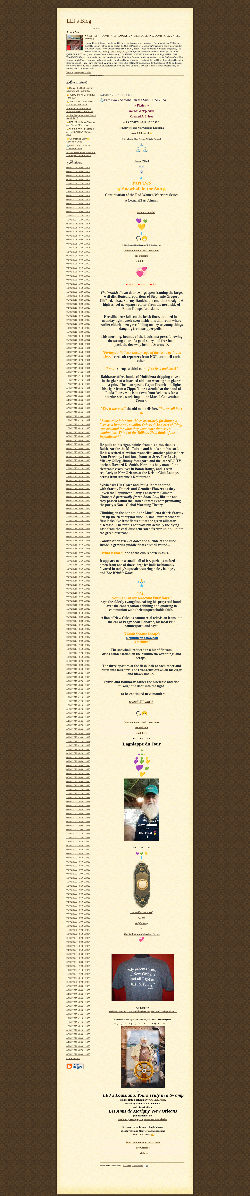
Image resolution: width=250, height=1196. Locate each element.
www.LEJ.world (140, 133)
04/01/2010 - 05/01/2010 (78, 308)
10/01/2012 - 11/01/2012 (78, 420)
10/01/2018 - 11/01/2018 (78, 697)
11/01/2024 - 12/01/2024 (78, 974)
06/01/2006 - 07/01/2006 (78, 175)
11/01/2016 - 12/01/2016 (78, 609)
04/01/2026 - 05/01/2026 (78, 1042)
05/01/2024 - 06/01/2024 (78, 954)
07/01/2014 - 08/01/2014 (78, 504)
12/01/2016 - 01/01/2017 (78, 613)
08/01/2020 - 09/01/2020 (78, 781)
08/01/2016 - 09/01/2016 (78, 601)
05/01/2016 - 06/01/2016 (78, 589)
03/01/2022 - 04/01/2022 (78, 849)
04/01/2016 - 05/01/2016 (78, 585)
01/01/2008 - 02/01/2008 (78, 223)
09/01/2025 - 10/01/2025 (78, 1014)
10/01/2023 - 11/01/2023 (78, 926)
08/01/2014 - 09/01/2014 (78, 508)
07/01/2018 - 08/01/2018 (78, 685)
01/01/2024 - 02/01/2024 (78, 938)
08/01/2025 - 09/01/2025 (78, 1010)
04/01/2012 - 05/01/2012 (78, 400)
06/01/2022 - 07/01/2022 (78, 862)
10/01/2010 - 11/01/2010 (78, 328)
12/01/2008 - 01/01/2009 (78, 252)
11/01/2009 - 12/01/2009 (78, 292)
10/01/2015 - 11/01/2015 (78, 561)
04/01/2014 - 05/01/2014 (78, 492)
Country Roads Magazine (114, 51)
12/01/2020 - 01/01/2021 (78, 797)
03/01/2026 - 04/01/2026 (78, 1038)
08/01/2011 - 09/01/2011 (78, 368)
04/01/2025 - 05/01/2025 (78, 994)
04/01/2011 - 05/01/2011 (78, 352)
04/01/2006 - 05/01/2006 (78, 171)
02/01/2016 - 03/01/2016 (78, 577)
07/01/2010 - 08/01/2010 (78, 320)
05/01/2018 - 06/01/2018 (78, 677)
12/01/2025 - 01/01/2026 (78, 1026)
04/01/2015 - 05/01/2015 (78, 536)
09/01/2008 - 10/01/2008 (78, 244)
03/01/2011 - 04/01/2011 (78, 348)
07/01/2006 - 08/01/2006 (78, 179)
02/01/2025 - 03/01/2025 (78, 986)
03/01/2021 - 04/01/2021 (78, 805)
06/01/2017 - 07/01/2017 (78, 637)
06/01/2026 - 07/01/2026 (78, 1050)
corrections (153, 250)
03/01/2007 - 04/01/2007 (78, 199)
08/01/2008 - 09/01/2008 (78, 239)
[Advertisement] (141, 85)
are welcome (141, 255)
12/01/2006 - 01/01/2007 (78, 191)
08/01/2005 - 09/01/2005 (78, 167)
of (141, 929)
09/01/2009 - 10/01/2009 (78, 284)
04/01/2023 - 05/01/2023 (78, 902)
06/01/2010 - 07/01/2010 (78, 316)
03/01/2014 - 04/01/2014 (78, 488)
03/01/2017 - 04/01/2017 (78, 625)
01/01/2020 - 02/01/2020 (78, 753)
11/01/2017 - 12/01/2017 (78, 653)
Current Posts (73, 1058)
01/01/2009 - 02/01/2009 (78, 255)
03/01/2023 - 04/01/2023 (78, 898)
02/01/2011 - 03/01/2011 (78, 344)
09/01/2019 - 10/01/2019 (78, 737)
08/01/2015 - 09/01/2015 (78, 553)
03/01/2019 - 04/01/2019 (78, 717)
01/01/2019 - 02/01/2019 (78, 709)
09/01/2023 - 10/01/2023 (78, 922)
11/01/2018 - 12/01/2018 (78, 701)
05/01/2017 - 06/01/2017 (78, 633)
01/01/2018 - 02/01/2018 (78, 661)
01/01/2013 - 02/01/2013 (78, 432)
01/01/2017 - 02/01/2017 (78, 617)
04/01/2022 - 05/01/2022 (78, 853)
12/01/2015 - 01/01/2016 (78, 569)
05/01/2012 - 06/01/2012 (78, 404)
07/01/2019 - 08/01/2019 (78, 729)
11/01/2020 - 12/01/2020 (78, 793)
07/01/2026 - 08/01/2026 (78, 1054)
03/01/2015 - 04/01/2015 (78, 532)
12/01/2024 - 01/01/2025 (78, 978)
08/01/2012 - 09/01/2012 (78, 412)
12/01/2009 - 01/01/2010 (78, 296)
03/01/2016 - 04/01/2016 (78, 581)
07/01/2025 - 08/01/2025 (78, 1006)
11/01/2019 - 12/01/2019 (78, 745)
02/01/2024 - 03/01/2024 (78, 942)
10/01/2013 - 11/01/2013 (78, 468)
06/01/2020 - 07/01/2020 (78, 773)
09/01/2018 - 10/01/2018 (78, 693)
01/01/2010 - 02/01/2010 (78, 300)
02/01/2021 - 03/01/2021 (78, 801)
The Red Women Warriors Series (142, 934)
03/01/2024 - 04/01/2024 (78, 946)
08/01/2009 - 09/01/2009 (78, 280)
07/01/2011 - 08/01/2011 (78, 364)
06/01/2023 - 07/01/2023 (78, 910)
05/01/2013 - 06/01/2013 (78, 448)
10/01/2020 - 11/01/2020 (78, 789)
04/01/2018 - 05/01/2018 (78, 673)
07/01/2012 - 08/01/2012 (78, 408)
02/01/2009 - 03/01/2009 (78, 260)
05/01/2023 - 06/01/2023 (78, 906)
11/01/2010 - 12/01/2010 (78, 332)
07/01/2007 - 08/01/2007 (78, 207)
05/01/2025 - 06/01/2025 (78, 998)
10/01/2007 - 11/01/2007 (78, 215)
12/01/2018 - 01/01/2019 (78, 705)
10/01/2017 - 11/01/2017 (78, 649)
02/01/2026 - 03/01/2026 (78, 1034)
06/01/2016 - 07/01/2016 (78, 593)
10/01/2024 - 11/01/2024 (78, 970)
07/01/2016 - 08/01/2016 (78, 597)
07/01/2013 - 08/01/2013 (78, 456)
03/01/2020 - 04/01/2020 (78, 761)
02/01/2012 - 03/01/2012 (78, 392)
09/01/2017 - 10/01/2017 (78, 645)
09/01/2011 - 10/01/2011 (78, 372)
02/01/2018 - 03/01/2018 (78, 665)
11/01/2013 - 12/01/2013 (78, 472)
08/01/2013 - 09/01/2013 (78, 460)
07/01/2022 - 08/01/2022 (78, 866)
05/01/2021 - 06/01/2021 (78, 813)
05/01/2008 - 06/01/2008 (78, 231)
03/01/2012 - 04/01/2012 (78, 396)
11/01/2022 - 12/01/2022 (78, 882)
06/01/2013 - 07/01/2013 (78, 452)
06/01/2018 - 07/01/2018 (78, 681)
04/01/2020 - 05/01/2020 (78, 765)
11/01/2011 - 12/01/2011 (78, 380)
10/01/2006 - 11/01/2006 (78, 183)
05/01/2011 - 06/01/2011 (78, 356)
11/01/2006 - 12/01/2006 (78, 187)
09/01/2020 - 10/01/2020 (78, 785)
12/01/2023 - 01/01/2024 (78, 934)
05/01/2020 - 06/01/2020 (78, 769)
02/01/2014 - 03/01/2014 (78, 484)
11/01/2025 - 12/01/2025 (78, 1022)
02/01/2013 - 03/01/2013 (78, 436)
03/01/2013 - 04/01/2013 (78, 440)
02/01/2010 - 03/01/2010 (78, 304)
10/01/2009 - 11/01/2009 (78, 288)
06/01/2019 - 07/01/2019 (78, 725)
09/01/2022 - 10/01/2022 (78, 874)
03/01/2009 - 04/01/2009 (78, 263)
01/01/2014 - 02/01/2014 (78, 480)
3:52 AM (126, 1166)
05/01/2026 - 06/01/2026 (78, 1046)
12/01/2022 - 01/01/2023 (78, 886)
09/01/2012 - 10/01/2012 (78, 416)
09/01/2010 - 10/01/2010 (78, 324)
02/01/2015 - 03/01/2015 (78, 528)
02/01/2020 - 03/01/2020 (78, 757)
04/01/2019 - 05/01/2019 (78, 721)
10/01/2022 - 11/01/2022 (78, 878)
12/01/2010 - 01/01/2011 (78, 336)
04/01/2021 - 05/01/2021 (78, 809)
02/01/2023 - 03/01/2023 (78, 894)
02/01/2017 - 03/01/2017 (78, 621)
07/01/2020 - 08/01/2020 (78, 777)
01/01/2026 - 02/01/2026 (78, 1030)
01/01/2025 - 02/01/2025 (78, 982)
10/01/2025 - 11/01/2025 (78, 1018)
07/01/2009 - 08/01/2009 (78, 276)
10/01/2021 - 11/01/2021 (78, 833)
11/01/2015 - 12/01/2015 (78, 565)
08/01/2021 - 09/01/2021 (78, 825)
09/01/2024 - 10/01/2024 (78, 966)
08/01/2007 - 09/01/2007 (78, 211)
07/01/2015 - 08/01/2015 (78, 548)
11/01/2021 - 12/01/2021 (78, 837)
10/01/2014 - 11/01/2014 (78, 516)
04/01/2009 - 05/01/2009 (78, 268)
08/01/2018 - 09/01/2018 (78, 689)
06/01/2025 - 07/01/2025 (78, 1002)
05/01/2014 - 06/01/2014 (78, 496)
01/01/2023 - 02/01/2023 (78, 890)
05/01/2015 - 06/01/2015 (78, 540)
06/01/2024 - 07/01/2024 (78, 958)
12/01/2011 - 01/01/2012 (78, 384)
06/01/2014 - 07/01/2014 (78, 500)
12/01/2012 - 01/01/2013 (78, 428)
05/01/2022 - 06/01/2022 (78, 857)
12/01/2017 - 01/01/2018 (78, 657)
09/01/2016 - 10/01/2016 (78, 605)
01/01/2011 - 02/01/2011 (78, 340)
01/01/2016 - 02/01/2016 (78, 573)
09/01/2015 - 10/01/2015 (78, 556)
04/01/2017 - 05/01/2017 (78, 629)
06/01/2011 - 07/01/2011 (78, 360)
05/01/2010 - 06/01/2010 (78, 312)
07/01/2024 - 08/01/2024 (78, 962)
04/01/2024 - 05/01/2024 (78, 950)
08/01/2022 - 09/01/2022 (78, 870)
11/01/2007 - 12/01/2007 (78, 220)
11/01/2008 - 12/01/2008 (78, 247)
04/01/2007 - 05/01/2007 (78, 203)
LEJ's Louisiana (106, 36)
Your (127, 250)
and (144, 250)
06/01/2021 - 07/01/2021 (78, 817)
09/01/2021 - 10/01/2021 (78, 829)
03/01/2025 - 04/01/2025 (78, 990)
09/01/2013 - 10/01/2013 (78, 464)
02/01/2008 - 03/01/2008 (78, 228)
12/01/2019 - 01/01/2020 (78, 749)
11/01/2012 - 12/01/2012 (78, 424)
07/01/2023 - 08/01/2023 (78, 914)
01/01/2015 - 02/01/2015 (78, 524)
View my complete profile (78, 72)
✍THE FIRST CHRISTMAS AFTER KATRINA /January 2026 (80, 132)
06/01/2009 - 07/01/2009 (78, 272)
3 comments (137, 1166)
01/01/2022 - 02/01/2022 (78, 845)
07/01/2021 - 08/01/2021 (78, 821)
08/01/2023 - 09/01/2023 (78, 918)
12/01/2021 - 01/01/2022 (78, 841)
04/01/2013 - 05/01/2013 (78, 444)
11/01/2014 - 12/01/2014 (78, 520)
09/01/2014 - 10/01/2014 (78, 512)
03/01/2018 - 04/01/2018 (78, 669)
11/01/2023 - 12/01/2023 (78, 930)
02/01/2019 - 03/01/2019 (78, 713)
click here (141, 261)
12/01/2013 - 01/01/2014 (78, 476)
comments (136, 250)
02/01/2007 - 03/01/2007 (78, 195)
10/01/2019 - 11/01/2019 (78, 741)
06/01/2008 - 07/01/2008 (78, 236)
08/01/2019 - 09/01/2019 (78, 733)
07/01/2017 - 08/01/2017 (78, 641)
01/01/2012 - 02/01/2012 (78, 388)
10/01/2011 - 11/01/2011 (78, 376)
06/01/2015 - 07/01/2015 (78, 545)
